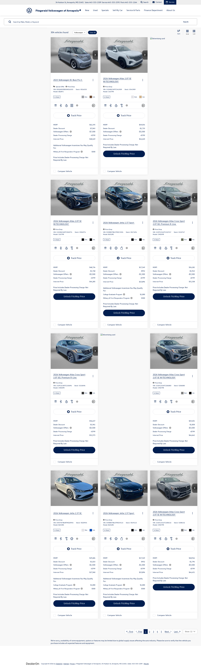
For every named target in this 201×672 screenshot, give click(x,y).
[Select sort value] (179, 32)
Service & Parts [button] (133, 10)
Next (168, 631)
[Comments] (93, 105)
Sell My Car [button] (118, 10)
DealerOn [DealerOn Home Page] (59, 664)
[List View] (194, 32)
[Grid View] (187, 32)
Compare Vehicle (65, 171)
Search (185, 22)
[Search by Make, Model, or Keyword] (97, 22)
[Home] (80, 10)
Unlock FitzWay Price (124, 153)
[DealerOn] (32, 663)
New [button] (87, 10)
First (129, 631)
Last (177, 631)
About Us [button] (170, 10)
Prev (139, 631)
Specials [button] (105, 10)
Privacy (72, 664)
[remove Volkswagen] (79, 32)
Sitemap (66, 664)
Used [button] (95, 10)
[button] (95, 55)
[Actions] (93, 80)
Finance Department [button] (153, 10)
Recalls (146, 664)
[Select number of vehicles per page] (190, 631)
